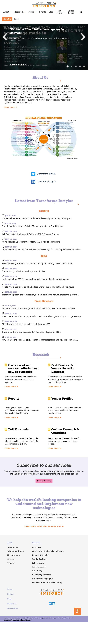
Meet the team (13, 555)
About (7, 12)
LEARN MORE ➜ (18, 64)
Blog (51, 12)
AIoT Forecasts (38, 567)
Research (20, 12)
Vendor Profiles (39, 559)
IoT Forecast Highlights (42, 579)
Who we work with (15, 551)
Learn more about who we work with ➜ (44, 526)
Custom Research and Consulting (47, 583)
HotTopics (60, 12)
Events (42, 12)
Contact (10, 563)
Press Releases (44, 301)
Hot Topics (11, 604)
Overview (36, 547)
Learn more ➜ (10, 107)
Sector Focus (12, 608)
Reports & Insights (40, 555)
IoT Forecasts (38, 563)
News (32, 12)
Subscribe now (44, 480)
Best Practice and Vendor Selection (48, 551)
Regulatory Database (41, 575)
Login (16, 19)
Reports (44, 211)
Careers (10, 559)
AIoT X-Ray (37, 571)
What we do (12, 547)
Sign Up (7, 19)
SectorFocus (72, 12)
